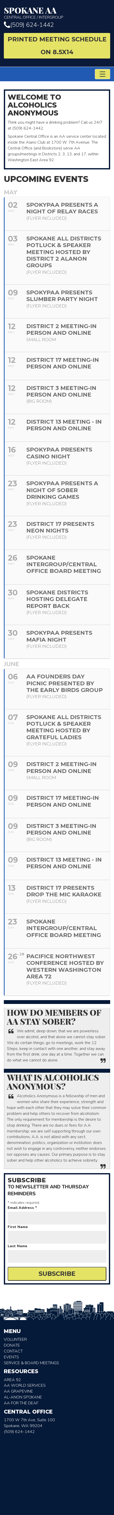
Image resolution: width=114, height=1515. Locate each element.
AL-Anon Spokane (23, 1397)
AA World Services (25, 1385)
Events (11, 1357)
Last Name (17, 1246)
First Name (18, 1226)
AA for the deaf (21, 1403)
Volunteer (15, 1339)
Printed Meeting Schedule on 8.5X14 (57, 46)
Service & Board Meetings (31, 1363)
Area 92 (12, 1380)
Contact (13, 1351)
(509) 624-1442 (29, 25)
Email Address (22, 1207)
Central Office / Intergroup (57, 13)
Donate (12, 1345)
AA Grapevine (18, 1391)
